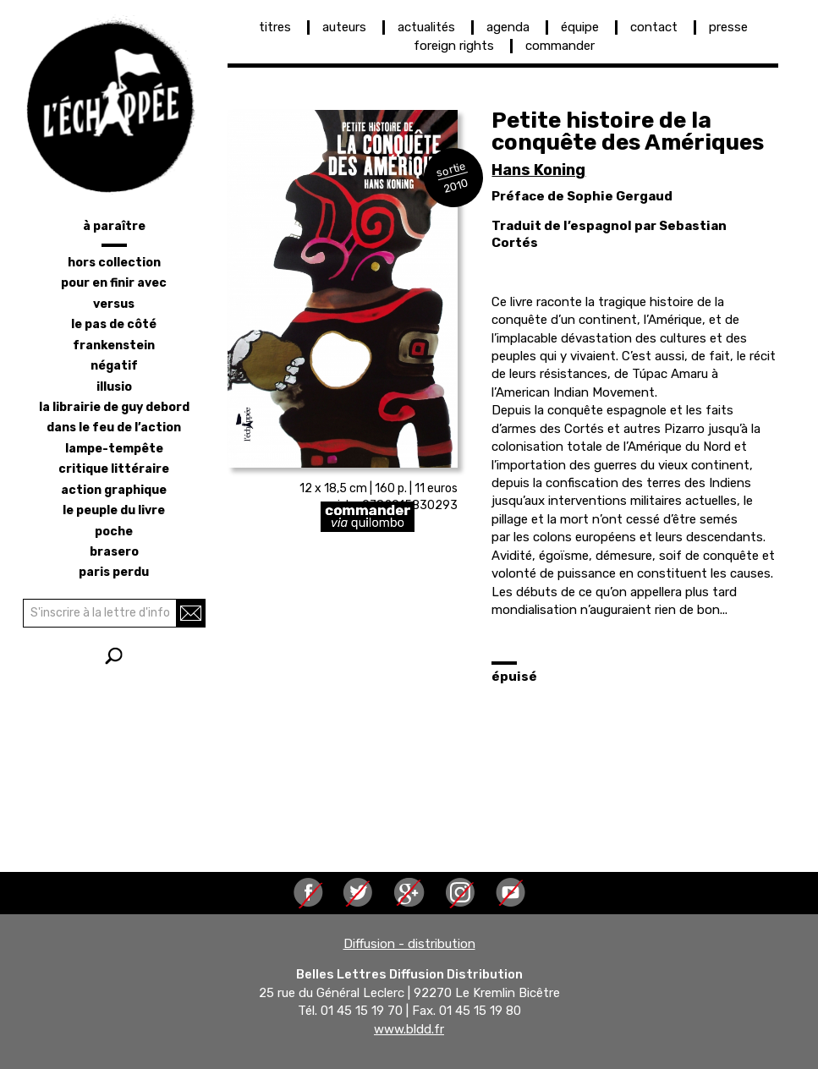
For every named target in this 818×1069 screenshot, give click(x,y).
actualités (426, 27)
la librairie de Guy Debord (114, 407)
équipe (580, 27)
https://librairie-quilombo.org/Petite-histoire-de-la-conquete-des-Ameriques (436, 517)
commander (560, 45)
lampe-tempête (114, 448)
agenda (508, 27)
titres (275, 27)
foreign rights (454, 45)
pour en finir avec (114, 283)
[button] (343, 289)
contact (654, 27)
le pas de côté (113, 324)
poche (114, 531)
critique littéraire (113, 469)
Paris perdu (114, 572)
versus (114, 304)
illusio (114, 387)
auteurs (344, 27)
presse (728, 27)
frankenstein (114, 345)
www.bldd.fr (409, 1029)
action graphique (114, 490)
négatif (114, 366)
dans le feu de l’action (114, 427)
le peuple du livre (114, 510)
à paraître (114, 226)
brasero (114, 552)
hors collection (114, 262)
